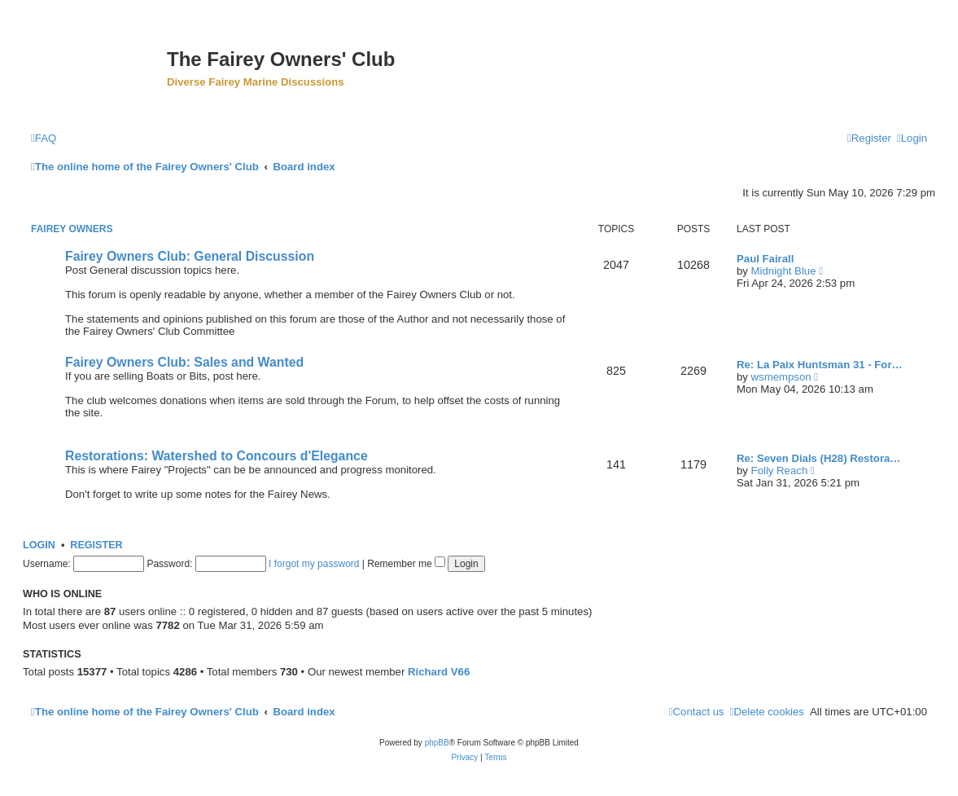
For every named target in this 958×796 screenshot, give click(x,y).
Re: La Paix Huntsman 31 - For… (820, 364)
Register (96, 545)
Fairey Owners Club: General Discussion (189, 256)
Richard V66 (439, 672)
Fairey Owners (71, 229)
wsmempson (781, 377)
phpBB (437, 742)
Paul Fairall (765, 259)
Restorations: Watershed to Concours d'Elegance (216, 456)
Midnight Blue (783, 271)
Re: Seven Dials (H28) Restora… (819, 458)
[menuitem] (43, 138)
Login (39, 545)
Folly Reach (779, 470)
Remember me (406, 564)
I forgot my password (314, 564)
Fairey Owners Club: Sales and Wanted (184, 362)
